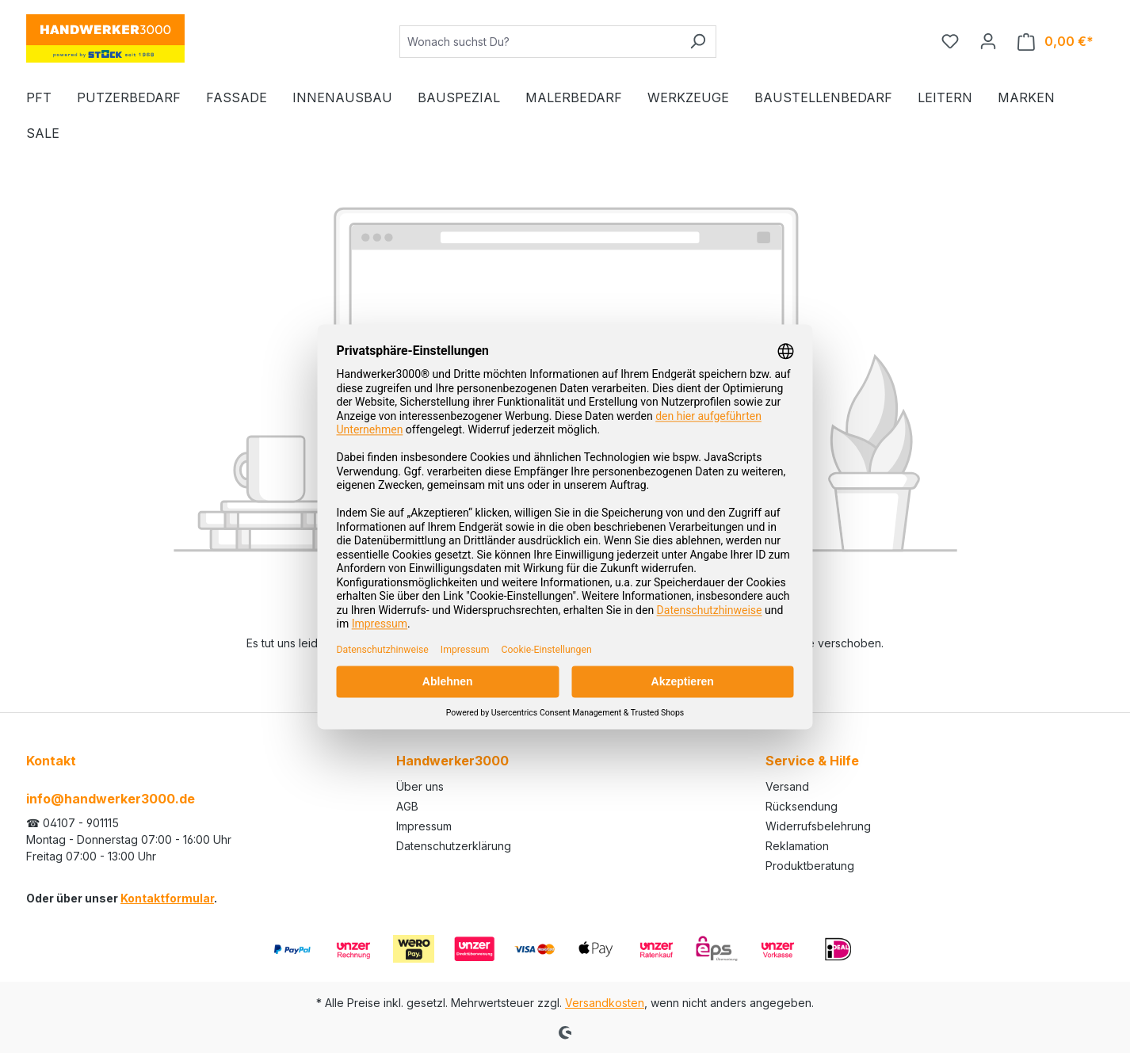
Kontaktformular (167, 898)
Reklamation (797, 846)
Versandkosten (604, 1002)
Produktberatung (809, 865)
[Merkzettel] (950, 41)
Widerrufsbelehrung (818, 826)
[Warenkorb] (1055, 41)
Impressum (424, 826)
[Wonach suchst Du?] (539, 41)
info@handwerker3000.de (110, 799)
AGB (407, 806)
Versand (787, 786)
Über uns (420, 786)
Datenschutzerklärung (453, 846)
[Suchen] (697, 41)
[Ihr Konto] (988, 41)
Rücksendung (801, 806)
